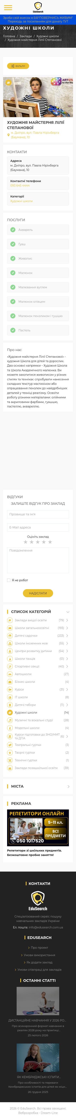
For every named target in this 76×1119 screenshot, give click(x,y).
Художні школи (21, 201)
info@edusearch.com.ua (46, 927)
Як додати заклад (39, 962)
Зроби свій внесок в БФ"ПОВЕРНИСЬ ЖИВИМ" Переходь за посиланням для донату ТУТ (38, 19)
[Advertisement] (38, 452)
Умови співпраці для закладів (39, 970)
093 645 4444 (20, 185)
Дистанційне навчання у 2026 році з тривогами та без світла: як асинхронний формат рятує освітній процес (38, 1021)
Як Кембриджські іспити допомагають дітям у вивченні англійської (38, 1077)
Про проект (39, 947)
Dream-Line (49, 1113)
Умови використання (39, 955)
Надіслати (38, 593)
